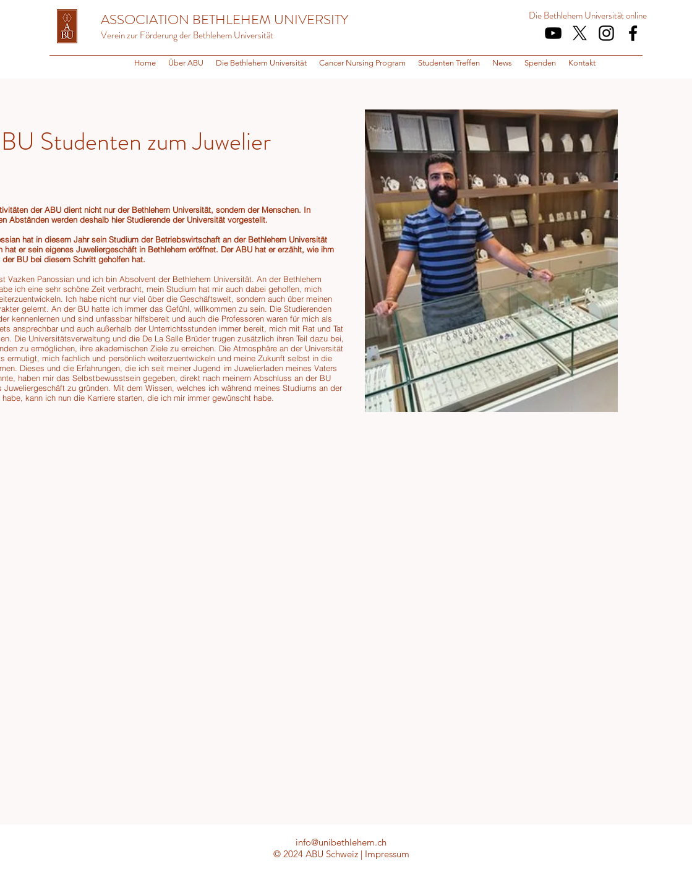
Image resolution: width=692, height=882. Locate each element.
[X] (580, 33)
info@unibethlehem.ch (341, 842)
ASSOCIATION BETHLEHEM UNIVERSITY (224, 19)
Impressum (387, 854)
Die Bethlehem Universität (576, 15)
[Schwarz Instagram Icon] (606, 33)
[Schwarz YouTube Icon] (553, 33)
